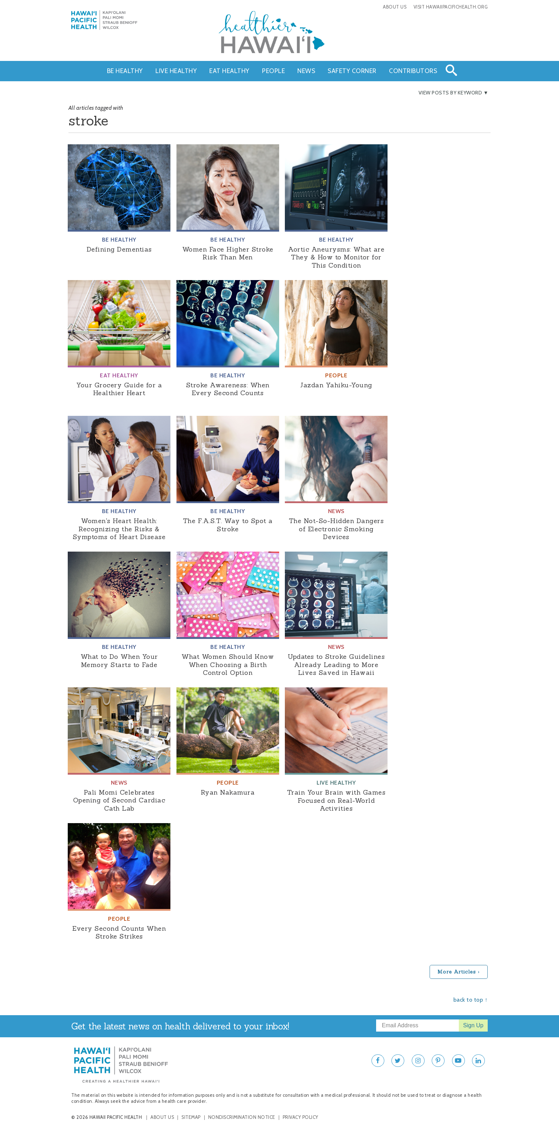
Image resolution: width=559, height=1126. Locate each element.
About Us (394, 7)
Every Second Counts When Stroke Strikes (119, 932)
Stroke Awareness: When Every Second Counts (228, 389)
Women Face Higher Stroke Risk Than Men (227, 253)
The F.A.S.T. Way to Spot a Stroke (228, 525)
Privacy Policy (300, 1117)
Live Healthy (176, 70)
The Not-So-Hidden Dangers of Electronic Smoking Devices (336, 529)
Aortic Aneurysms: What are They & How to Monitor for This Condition (336, 257)
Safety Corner (352, 70)
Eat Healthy (229, 70)
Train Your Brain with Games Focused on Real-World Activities (336, 800)
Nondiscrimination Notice (241, 1117)
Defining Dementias (119, 249)
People (273, 70)
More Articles (456, 972)
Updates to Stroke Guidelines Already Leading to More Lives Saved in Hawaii (336, 664)
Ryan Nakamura (228, 792)
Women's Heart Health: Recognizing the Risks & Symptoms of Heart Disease (119, 529)
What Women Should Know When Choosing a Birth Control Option (227, 664)
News (306, 70)
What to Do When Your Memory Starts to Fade (119, 660)
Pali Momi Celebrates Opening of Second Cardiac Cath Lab (119, 800)
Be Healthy (125, 70)
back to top (468, 999)
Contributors (413, 70)
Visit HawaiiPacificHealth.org (451, 7)
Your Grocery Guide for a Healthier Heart (119, 389)
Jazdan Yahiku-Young (336, 385)
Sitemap (191, 1117)
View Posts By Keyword (450, 92)
